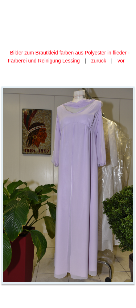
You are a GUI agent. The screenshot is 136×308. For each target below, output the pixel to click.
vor (121, 61)
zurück (98, 61)
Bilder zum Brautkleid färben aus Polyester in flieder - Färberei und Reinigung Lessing (69, 57)
